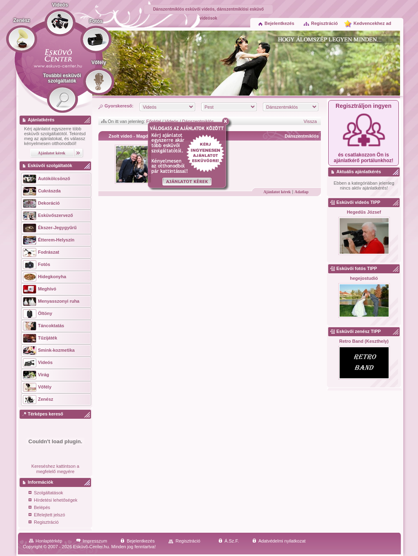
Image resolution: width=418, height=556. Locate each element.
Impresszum (91, 540)
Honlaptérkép (45, 540)
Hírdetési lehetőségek (53, 501)
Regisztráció (320, 23)
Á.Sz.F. (228, 540)
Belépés (39, 508)
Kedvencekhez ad (372, 23)
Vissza (310, 121)
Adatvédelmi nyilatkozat (279, 540)
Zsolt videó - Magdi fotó (134, 136)
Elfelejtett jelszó (47, 515)
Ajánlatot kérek (277, 192)
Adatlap (301, 192)
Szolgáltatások (46, 493)
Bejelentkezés (276, 23)
